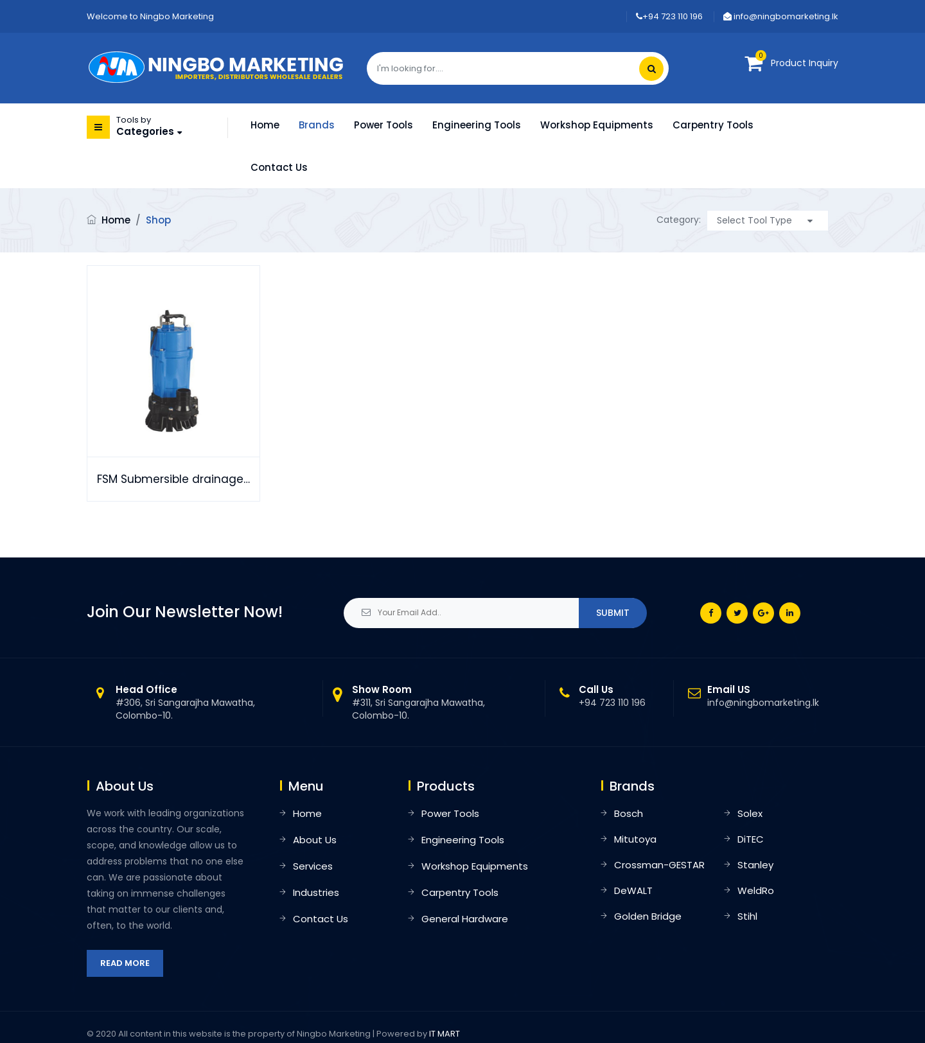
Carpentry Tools (713, 125)
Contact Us (279, 167)
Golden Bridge (648, 916)
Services (313, 866)
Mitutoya (635, 839)
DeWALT (633, 890)
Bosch (628, 813)
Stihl (747, 916)
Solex (749, 813)
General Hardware (464, 918)
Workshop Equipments (596, 125)
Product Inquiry (804, 63)
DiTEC (750, 839)
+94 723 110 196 (669, 16)
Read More (125, 963)
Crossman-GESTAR (659, 865)
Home (265, 125)
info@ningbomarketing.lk (780, 16)
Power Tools (383, 125)
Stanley (755, 865)
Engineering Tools (476, 125)
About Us (315, 839)
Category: (678, 219)
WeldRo (755, 890)
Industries (316, 892)
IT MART (444, 1034)
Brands (317, 125)
